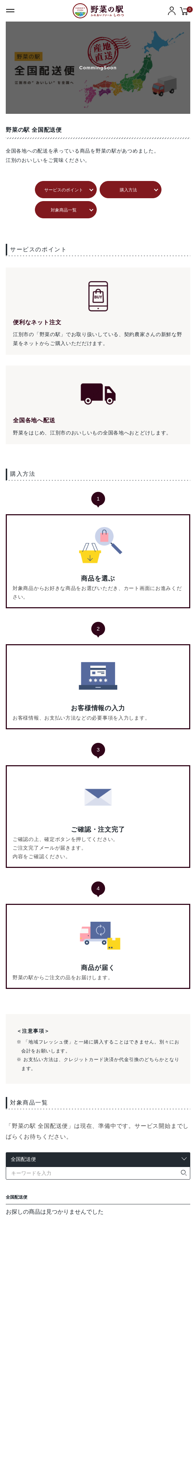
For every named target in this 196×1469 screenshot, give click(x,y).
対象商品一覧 (64, 210)
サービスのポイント (63, 189)
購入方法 (128, 189)
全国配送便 (16, 1197)
